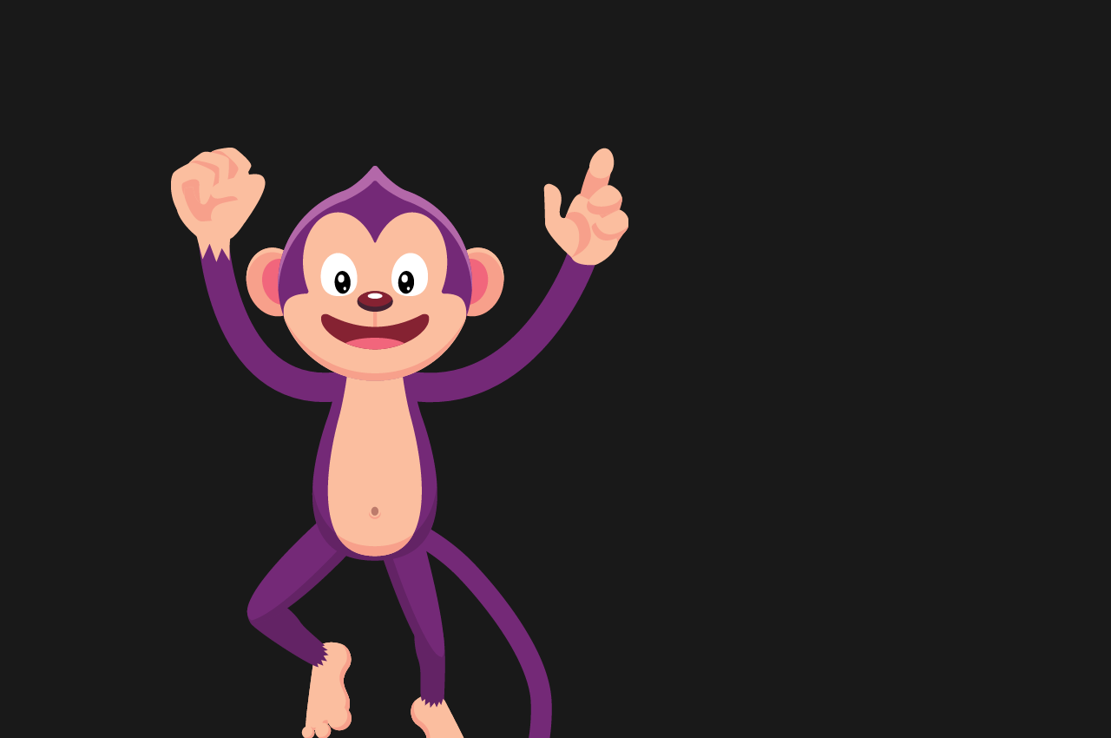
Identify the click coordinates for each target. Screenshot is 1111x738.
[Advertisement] (399, 104)
